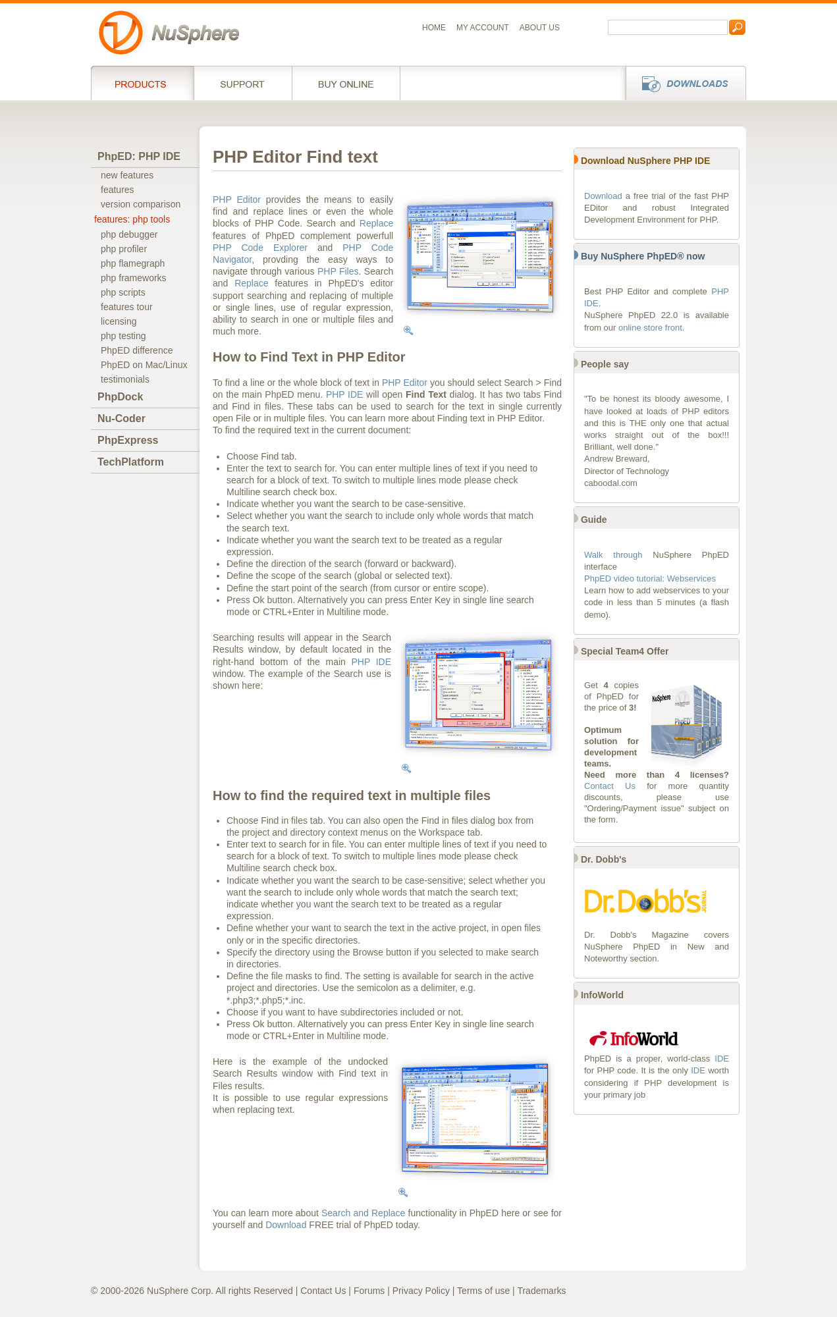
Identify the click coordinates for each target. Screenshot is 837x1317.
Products (142, 83)
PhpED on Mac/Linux (144, 365)
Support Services (243, 83)
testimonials (125, 379)
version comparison (140, 204)
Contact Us (609, 786)
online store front (650, 328)
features (117, 189)
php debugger (129, 234)
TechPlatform (130, 462)
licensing (118, 321)
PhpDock (120, 396)
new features (127, 175)
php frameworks (134, 278)
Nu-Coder (121, 418)
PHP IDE (345, 394)
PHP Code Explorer (260, 247)
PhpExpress (127, 440)
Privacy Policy (421, 1290)
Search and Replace (363, 1213)
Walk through (613, 555)
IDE (722, 1058)
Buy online (346, 83)
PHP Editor (237, 199)
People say (605, 364)
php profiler (124, 249)
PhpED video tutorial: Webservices (650, 578)
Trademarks (541, 1290)
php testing (123, 336)
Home (434, 27)
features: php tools (132, 219)
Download (285, 1225)
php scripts (123, 292)
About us (540, 27)
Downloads (682, 83)
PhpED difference (137, 350)
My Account (482, 27)
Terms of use (483, 1290)
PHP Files (338, 271)
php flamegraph (133, 263)
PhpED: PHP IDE (138, 156)
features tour (127, 307)
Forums (369, 1290)
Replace (376, 223)
